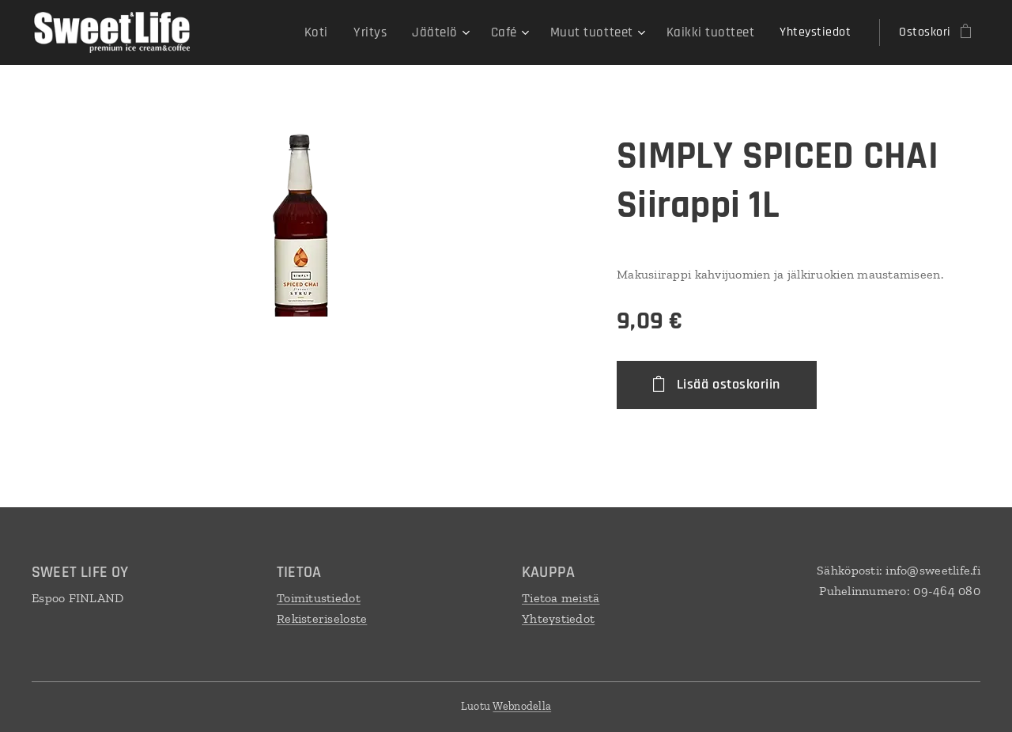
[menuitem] (336, 32)
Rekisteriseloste (322, 617)
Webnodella (522, 706)
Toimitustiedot (319, 597)
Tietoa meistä (561, 597)
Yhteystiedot (558, 617)
